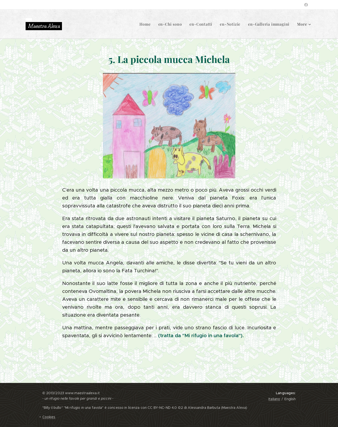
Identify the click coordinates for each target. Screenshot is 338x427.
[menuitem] (146, 24)
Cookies (48, 417)
